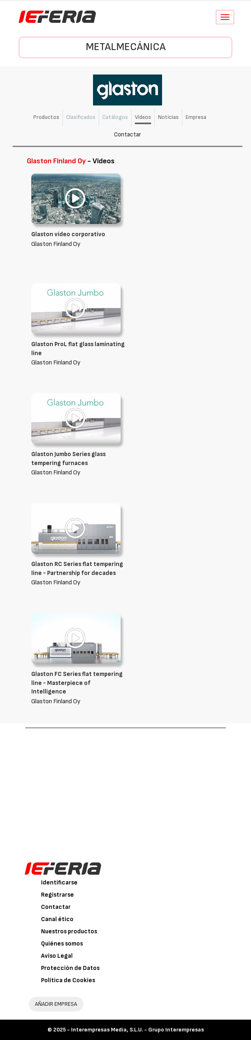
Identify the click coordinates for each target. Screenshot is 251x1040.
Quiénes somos (62, 944)
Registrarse (57, 895)
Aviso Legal (57, 956)
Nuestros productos (69, 931)
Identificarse (59, 882)
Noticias (168, 117)
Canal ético (57, 919)
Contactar (127, 134)
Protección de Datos (70, 968)
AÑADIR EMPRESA (56, 1004)
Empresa (196, 117)
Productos (46, 117)
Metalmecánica (126, 47)
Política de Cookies (68, 980)
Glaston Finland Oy (78, 353)
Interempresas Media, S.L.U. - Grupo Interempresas (137, 1029)
